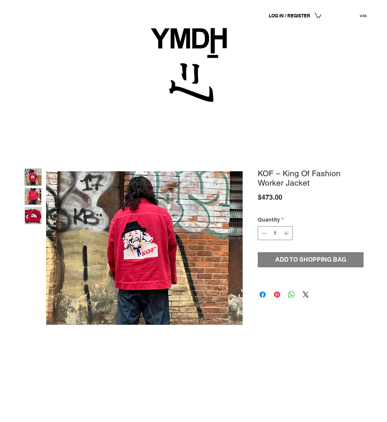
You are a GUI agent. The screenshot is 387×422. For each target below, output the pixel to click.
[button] (317, 15)
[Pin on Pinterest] (277, 294)
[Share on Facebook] (262, 294)
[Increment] (286, 233)
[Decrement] (263, 233)
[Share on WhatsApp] (291, 294)
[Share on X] (305, 294)
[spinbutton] (275, 233)
